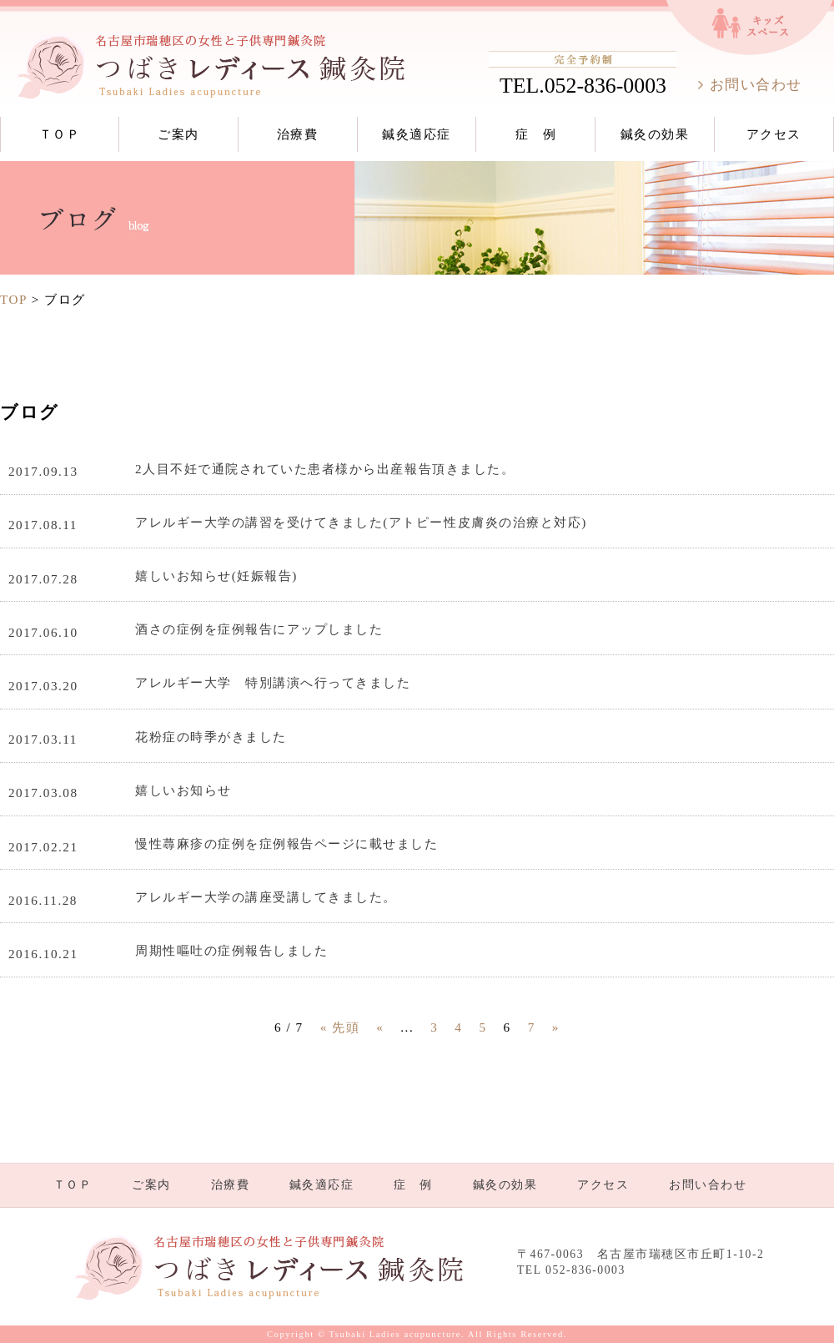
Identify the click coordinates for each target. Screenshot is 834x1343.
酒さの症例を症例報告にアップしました (259, 629)
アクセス (773, 134)
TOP (13, 299)
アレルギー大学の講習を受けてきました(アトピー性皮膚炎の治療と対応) (361, 522)
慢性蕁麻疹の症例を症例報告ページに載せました (286, 843)
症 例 (536, 134)
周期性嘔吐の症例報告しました (231, 950)
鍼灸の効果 (655, 134)
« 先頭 (339, 1027)
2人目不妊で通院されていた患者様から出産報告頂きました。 (325, 469)
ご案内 (178, 134)
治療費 (298, 134)
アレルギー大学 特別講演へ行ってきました (272, 682)
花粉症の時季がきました (211, 737)
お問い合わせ (756, 85)
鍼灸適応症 (416, 134)
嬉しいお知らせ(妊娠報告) (216, 575)
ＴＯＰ (60, 134)
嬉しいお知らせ (183, 790)
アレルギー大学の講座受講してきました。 (266, 897)
